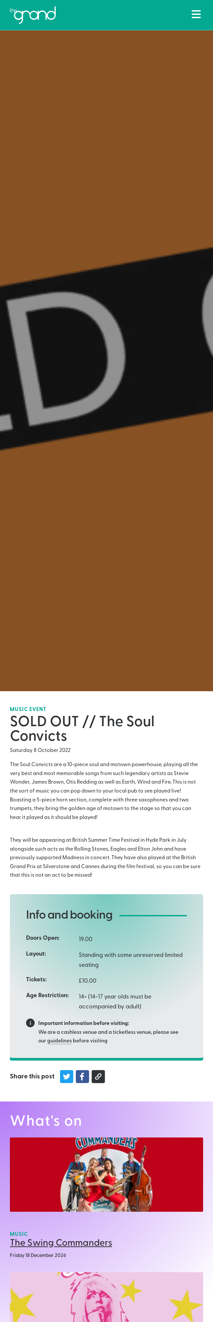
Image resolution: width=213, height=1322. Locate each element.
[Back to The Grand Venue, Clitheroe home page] (33, 15)
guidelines (59, 1041)
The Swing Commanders (61, 1243)
